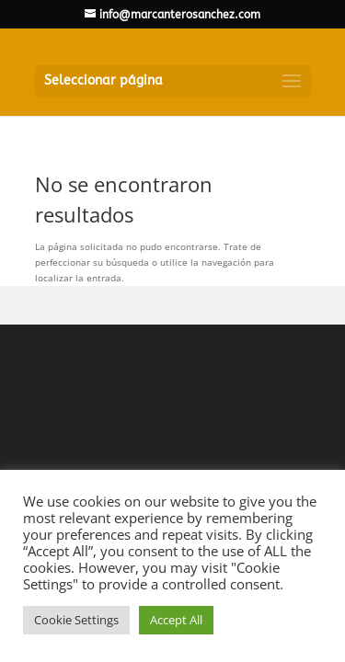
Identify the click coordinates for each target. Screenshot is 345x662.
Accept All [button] (176, 619)
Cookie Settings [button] (76, 619)
